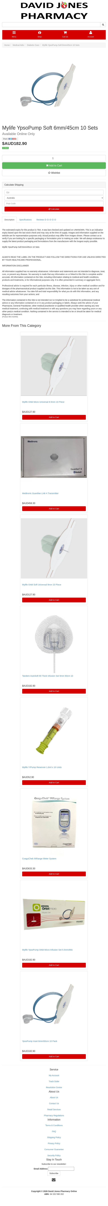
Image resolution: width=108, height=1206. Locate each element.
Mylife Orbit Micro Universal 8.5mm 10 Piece (43, 402)
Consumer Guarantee (54, 1149)
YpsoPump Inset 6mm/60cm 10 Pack (39, 1041)
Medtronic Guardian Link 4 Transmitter (40, 493)
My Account (54, 1075)
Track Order (54, 1081)
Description (9, 220)
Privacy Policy (54, 1143)
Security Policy (54, 1155)
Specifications (25, 220)
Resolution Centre (54, 1087)
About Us (54, 1097)
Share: (10, 139)
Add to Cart (54, 165)
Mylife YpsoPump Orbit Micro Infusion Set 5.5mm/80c (47, 950)
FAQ (54, 1131)
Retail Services (54, 1109)
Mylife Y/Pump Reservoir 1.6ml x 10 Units (41, 767)
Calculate (54, 209)
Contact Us (54, 1103)
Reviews (46, 220)
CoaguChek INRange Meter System (39, 858)
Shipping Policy (54, 1137)
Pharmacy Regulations (54, 1115)
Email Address (41, 1169)
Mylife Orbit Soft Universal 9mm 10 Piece (41, 584)
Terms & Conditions (54, 1125)
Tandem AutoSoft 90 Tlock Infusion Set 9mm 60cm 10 (47, 676)
